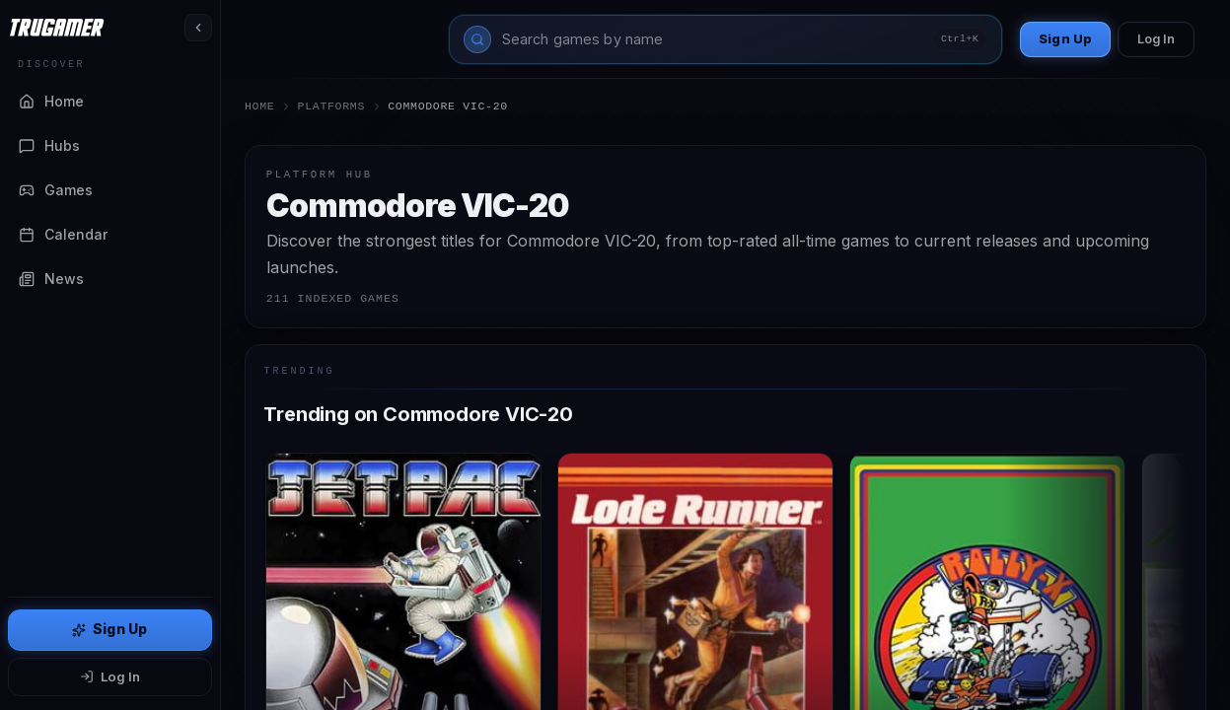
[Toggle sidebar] (198, 27)
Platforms (331, 106)
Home (259, 106)
